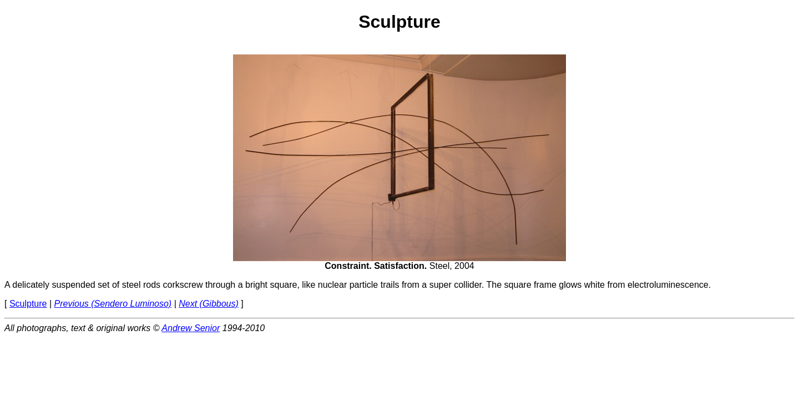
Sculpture (28, 303)
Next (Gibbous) (209, 303)
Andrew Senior (190, 328)
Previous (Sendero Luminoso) (113, 303)
